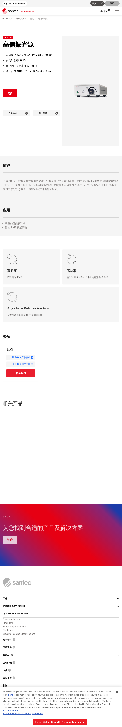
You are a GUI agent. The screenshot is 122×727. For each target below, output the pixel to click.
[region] (61, 707)
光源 (32, 18)
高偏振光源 (43, 18)
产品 (61, 598)
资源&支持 (61, 655)
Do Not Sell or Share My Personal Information (60, 722)
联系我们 (21, 373)
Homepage (7, 18)
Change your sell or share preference (23, 713)
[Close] (116, 692)
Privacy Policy (10, 710)
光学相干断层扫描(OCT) (61, 606)
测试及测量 (21, 18)
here (11, 695)
